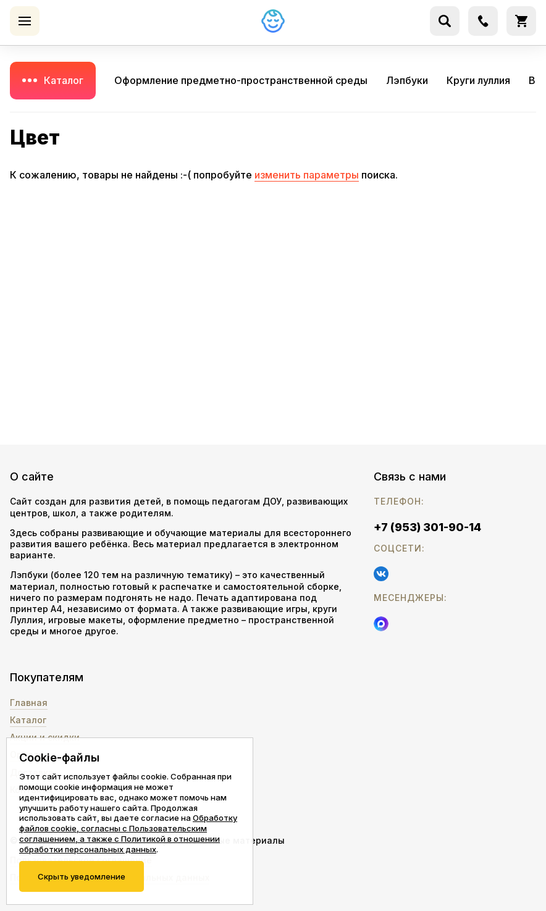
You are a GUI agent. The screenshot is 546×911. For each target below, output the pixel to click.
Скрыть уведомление (81, 876)
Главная (29, 702)
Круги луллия (478, 80)
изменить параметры (306, 175)
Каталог (63, 80)
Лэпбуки (407, 80)
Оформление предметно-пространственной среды (241, 80)
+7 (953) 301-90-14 (427, 527)
